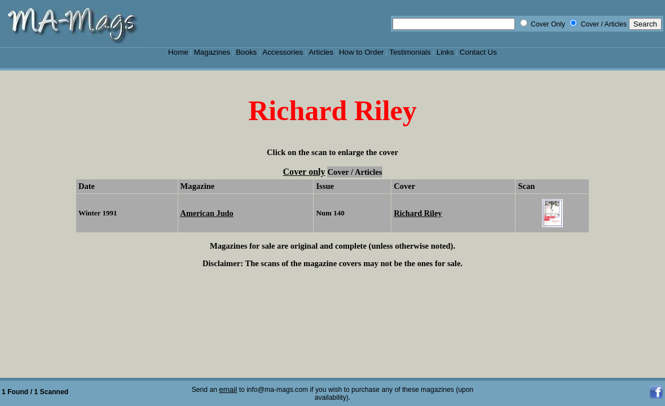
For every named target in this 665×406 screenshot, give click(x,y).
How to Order (361, 52)
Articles (321, 52)
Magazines (212, 52)
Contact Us (478, 52)
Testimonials (410, 52)
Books (246, 52)
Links (445, 52)
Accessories (282, 52)
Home (178, 52)
